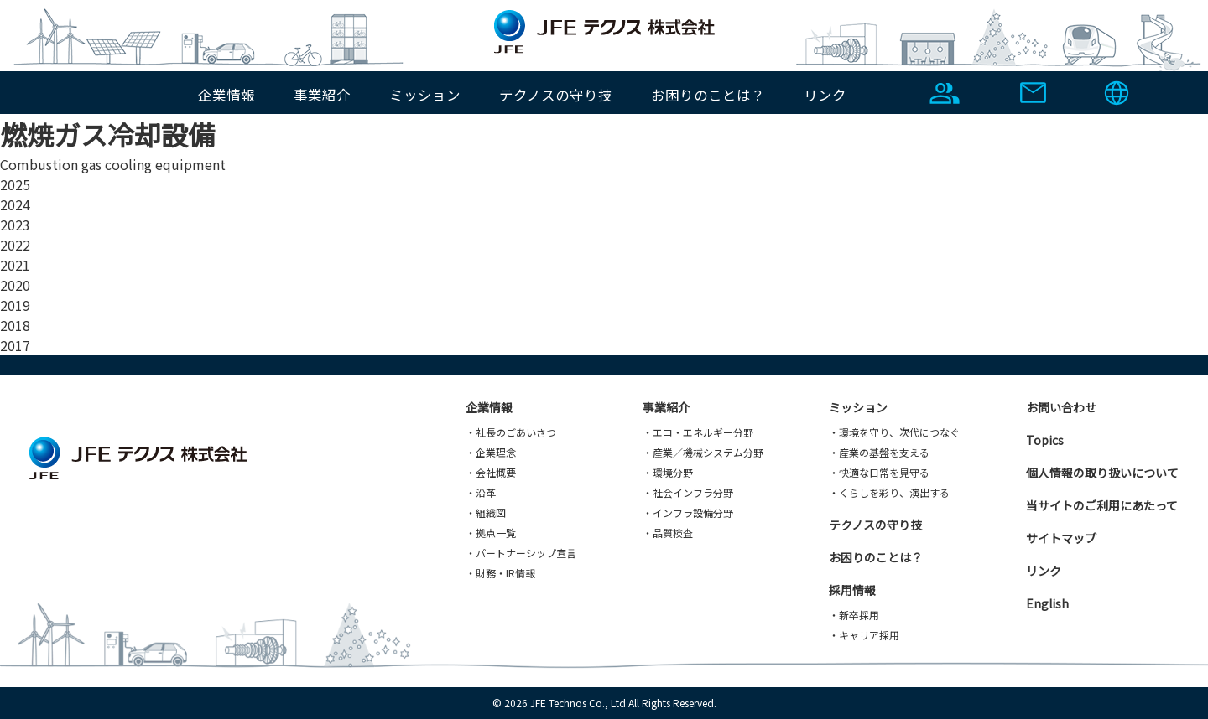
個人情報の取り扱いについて (1102, 472)
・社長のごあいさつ (511, 432)
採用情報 (852, 590)
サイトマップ (1061, 538)
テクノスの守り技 (555, 95)
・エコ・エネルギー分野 (698, 432)
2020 (15, 285)
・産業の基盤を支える (879, 452)
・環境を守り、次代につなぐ (894, 432)
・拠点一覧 (491, 532)
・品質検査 (668, 532)
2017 (15, 345)
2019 (15, 305)
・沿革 (481, 492)
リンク (825, 95)
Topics (1045, 440)
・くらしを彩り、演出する (889, 492)
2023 (15, 225)
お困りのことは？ (708, 95)
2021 (15, 265)
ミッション (425, 95)
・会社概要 (491, 472)
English (1047, 603)
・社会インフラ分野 (688, 492)
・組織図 (486, 512)
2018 (15, 325)
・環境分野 (668, 472)
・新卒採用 (854, 615)
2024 (15, 204)
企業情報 (226, 95)
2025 (15, 184)
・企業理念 (491, 452)
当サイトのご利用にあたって (1102, 505)
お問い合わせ (1061, 407)
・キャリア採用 (864, 635)
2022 (15, 245)
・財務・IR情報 (500, 573)
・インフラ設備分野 (688, 512)
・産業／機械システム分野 (703, 452)
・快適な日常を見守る (879, 472)
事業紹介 (322, 95)
